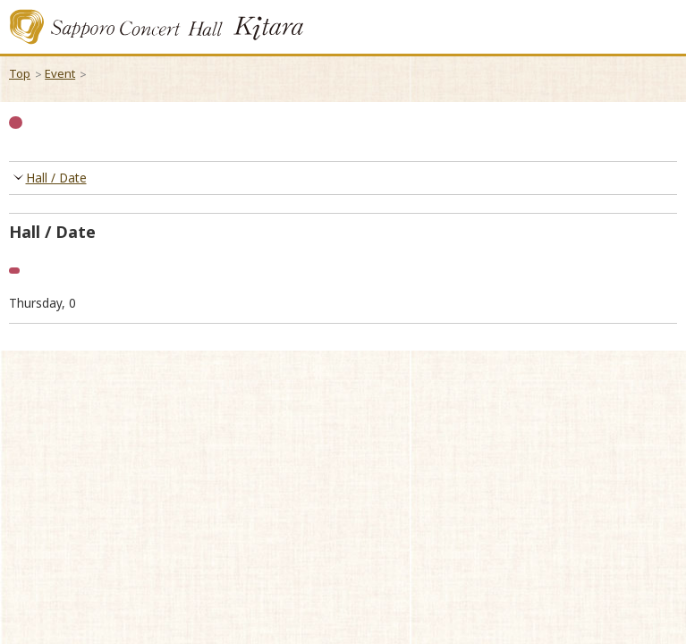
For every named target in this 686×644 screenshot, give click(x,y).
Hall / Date (56, 178)
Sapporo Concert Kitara (156, 27)
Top (19, 73)
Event (60, 73)
